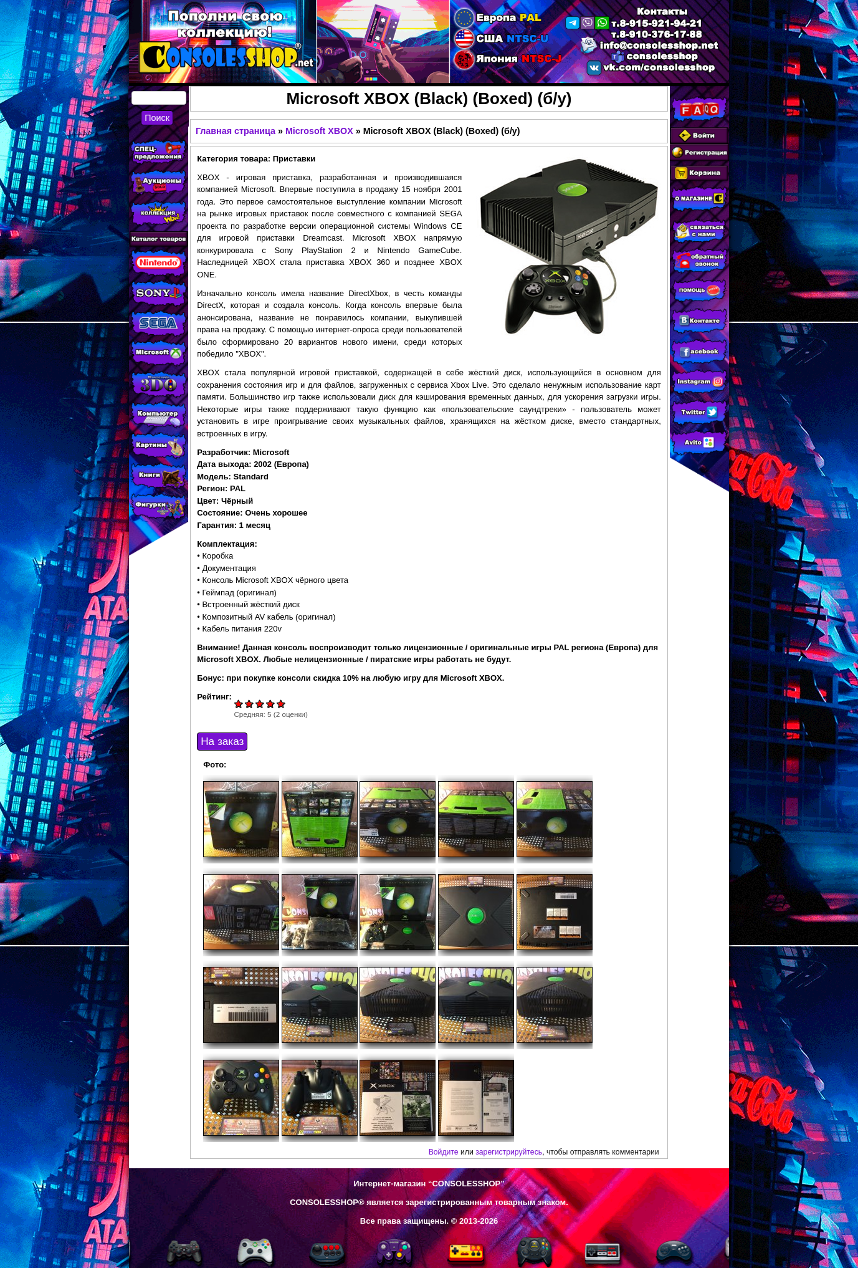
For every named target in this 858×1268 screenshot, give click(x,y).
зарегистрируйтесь (508, 1152)
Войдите (444, 1152)
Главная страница (235, 131)
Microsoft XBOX (319, 131)
